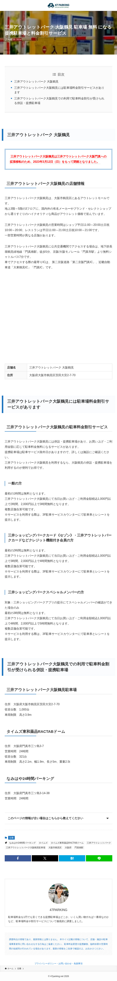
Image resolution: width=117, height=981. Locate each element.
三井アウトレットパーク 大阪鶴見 (36, 81)
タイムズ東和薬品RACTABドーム (67, 843)
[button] (18, 858)
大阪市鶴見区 (55, 847)
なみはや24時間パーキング (22, 843)
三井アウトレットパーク (99, 843)
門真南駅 (79, 847)
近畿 (11, 837)
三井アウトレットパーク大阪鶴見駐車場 (25, 847)
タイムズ (43, 843)
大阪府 (68, 847)
